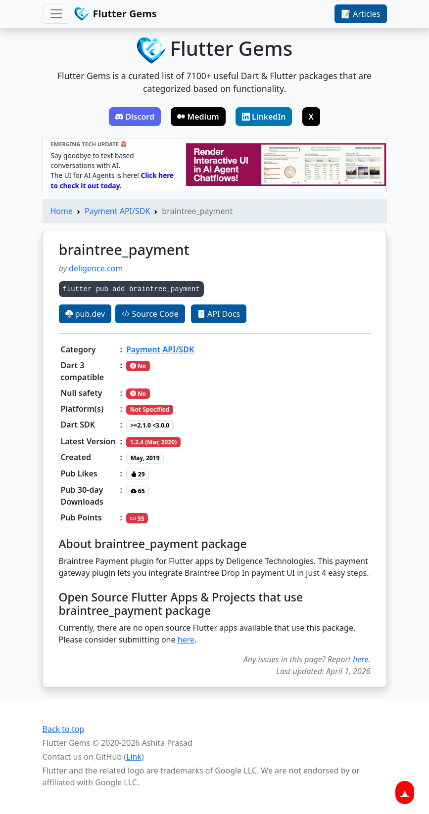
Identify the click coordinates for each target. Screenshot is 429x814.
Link (134, 756)
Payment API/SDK (117, 211)
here (186, 639)
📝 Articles (360, 13)
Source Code (150, 313)
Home (61, 211)
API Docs (218, 313)
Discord (134, 116)
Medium (198, 116)
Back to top (64, 729)
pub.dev (85, 313)
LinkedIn (264, 116)
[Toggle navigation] (56, 14)
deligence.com (96, 268)
